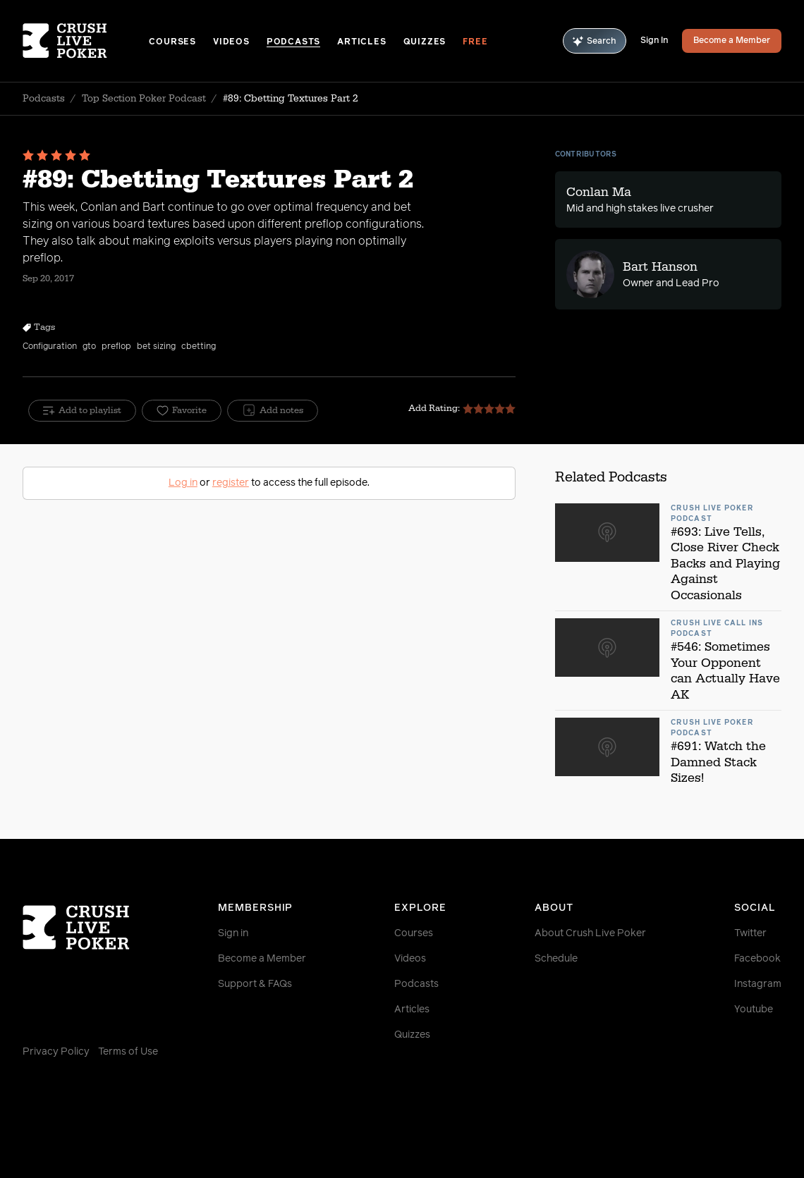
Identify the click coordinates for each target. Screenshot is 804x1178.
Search (594, 41)
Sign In (654, 41)
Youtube (753, 1009)
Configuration (50, 347)
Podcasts (293, 42)
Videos (231, 42)
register (230, 483)
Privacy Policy (56, 1052)
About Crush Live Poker (590, 933)
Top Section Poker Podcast (144, 99)
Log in (183, 483)
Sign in (233, 933)
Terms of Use (128, 1052)
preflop (116, 347)
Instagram (757, 984)
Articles (361, 42)
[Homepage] (86, 41)
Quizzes (424, 42)
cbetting (198, 347)
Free (475, 42)
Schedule (556, 959)
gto (89, 347)
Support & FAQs (255, 984)
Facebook (757, 959)
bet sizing (156, 347)
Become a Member (731, 41)
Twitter (750, 933)
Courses (172, 42)
